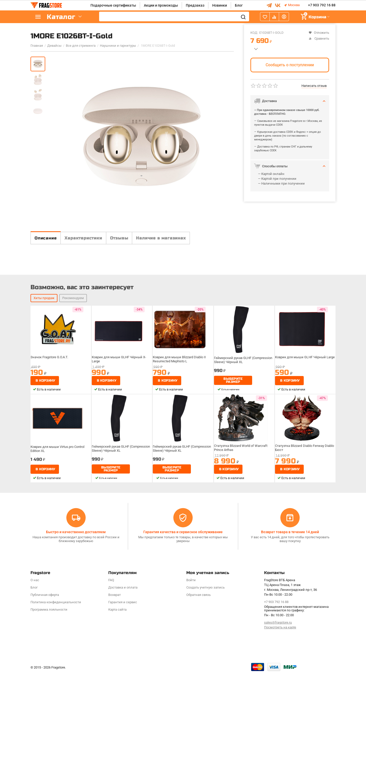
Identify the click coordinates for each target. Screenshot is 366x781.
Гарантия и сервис (122, 709)
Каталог (61, 17)
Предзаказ (195, 5)
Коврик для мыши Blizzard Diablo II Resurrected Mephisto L (180, 480)
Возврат (114, 702)
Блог (239, 5)
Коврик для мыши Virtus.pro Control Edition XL (58, 568)
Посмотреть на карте (280, 735)
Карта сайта (117, 717)
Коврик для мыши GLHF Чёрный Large (305, 478)
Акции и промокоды (161, 5)
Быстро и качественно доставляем (76, 639)
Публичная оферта (44, 702)
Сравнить (319, 38)
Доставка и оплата (123, 695)
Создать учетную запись (205, 695)
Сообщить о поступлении (290, 64)
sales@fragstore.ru (278, 730)
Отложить (319, 33)
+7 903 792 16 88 (322, 5)
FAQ (111, 687)
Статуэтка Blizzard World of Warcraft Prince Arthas (242, 568)
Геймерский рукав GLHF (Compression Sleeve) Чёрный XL (243, 480)
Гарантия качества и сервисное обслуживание (182, 639)
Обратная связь (198, 702)
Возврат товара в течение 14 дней (290, 639)
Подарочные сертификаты (113, 5)
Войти (191, 687)
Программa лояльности (48, 717)
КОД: (254, 33)
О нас (34, 687)
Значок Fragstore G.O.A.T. (51, 478)
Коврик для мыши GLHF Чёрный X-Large (119, 480)
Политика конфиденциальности (55, 709)
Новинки (219, 5)
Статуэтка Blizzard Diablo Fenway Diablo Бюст (301, 568)
